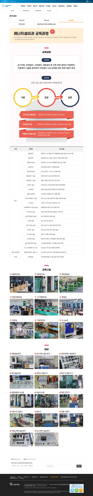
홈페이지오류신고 (14, 478)
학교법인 (5, 1)
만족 (18, 465)
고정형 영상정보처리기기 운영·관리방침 (68, 477)
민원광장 (22, 478)
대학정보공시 (13, 477)
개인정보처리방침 (54, 477)
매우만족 (13, 465)
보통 (22, 465)
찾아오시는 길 (26, 477)
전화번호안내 (34, 477)
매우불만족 (31, 465)
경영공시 (19, 477)
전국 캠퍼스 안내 (13, 1)
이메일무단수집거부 (44, 477)
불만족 (26, 465)
